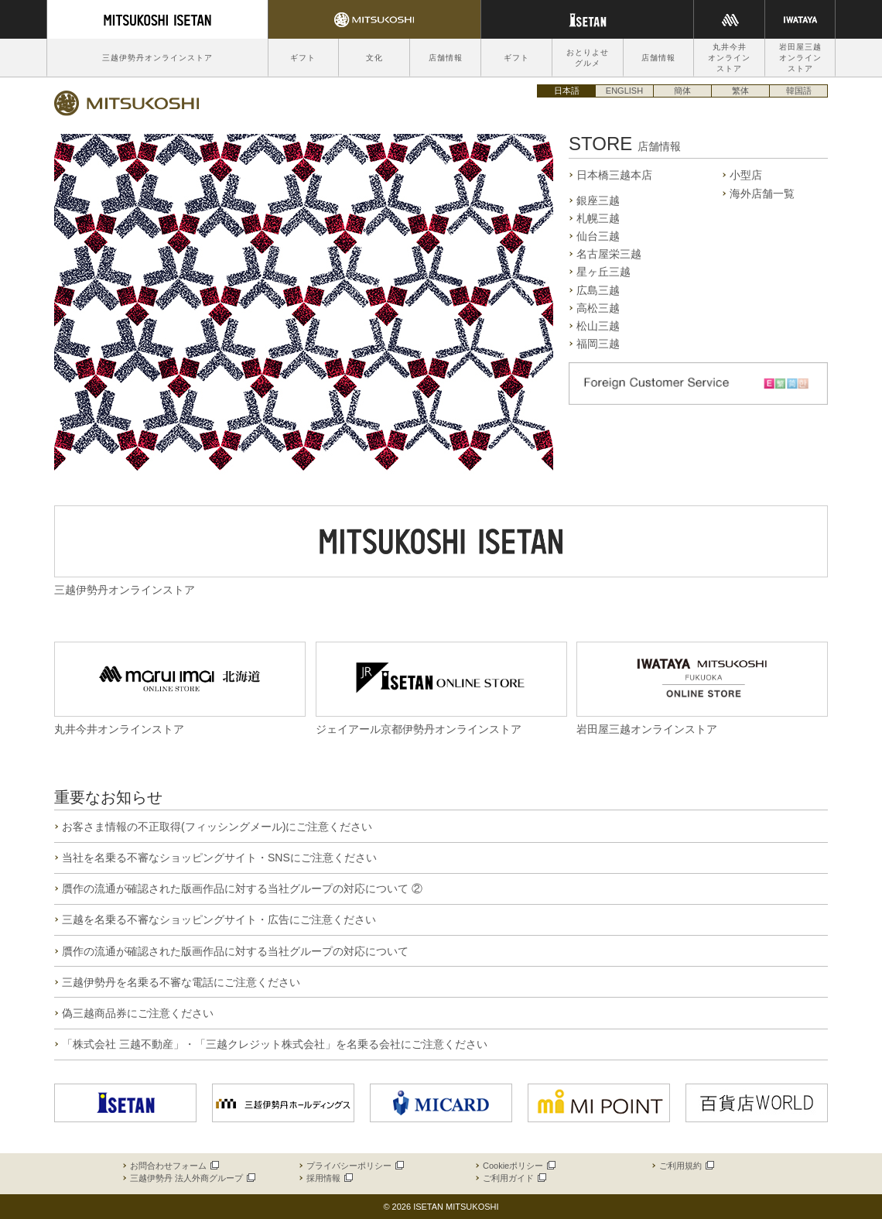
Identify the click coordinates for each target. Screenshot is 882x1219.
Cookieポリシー (518, 1165)
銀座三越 (598, 200)
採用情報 (328, 1178)
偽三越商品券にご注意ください (138, 1013)
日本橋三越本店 (614, 175)
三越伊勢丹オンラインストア (157, 57)
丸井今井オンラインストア (729, 58)
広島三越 (598, 290)
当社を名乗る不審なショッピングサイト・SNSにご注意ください (219, 857)
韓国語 (799, 90)
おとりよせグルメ (587, 57)
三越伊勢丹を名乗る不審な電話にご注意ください (181, 982)
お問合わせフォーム (173, 1165)
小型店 (746, 175)
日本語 (566, 90)
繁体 (740, 90)
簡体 (682, 90)
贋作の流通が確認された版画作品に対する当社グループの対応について (235, 951)
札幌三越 (598, 218)
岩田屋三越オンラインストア (800, 58)
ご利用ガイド (514, 1178)
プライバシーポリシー (354, 1165)
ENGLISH (624, 90)
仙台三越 (598, 236)
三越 (127, 103)
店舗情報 (446, 57)
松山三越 (598, 326)
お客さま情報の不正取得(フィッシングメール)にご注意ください (217, 826)
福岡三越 (598, 343)
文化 (374, 57)
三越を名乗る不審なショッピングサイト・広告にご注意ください (219, 919)
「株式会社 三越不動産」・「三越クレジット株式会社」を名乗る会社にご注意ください (274, 1044)
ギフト (303, 57)
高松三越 (598, 308)
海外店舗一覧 (762, 193)
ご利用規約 (686, 1165)
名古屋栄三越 (608, 254)
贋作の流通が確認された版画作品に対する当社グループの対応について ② (242, 888)
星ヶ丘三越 (603, 271)
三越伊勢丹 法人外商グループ (192, 1178)
